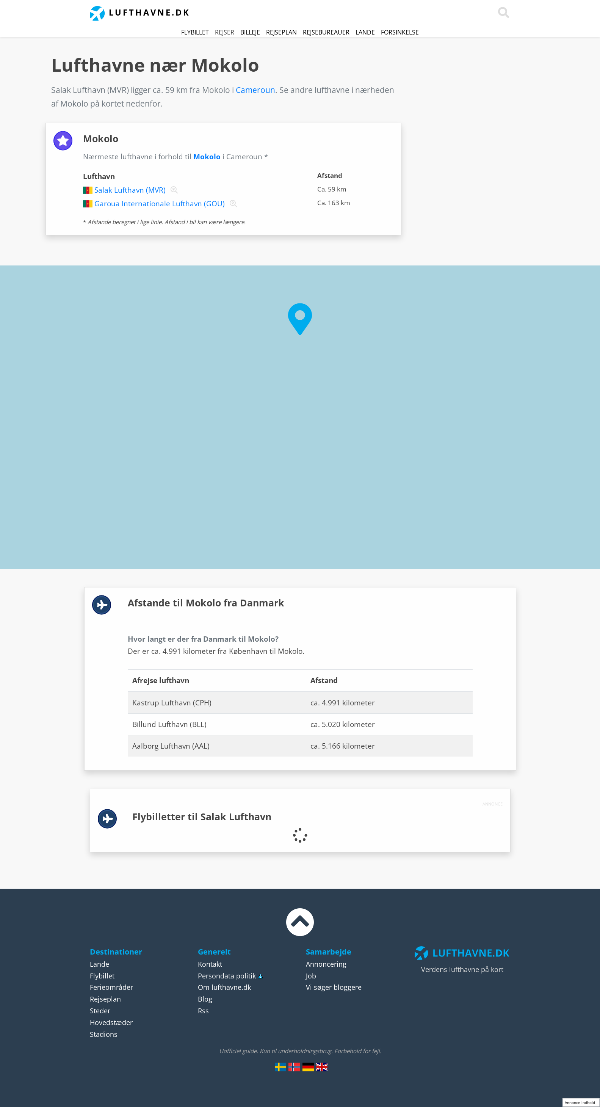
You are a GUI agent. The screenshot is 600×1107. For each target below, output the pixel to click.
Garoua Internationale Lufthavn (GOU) (159, 204)
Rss (203, 1010)
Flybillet (195, 32)
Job (311, 975)
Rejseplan (281, 32)
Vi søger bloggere (334, 987)
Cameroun (255, 90)
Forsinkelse (400, 32)
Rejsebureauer (326, 32)
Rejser (224, 32)
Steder (100, 1010)
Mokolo (207, 157)
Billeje (250, 32)
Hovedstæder (111, 1022)
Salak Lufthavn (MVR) (130, 190)
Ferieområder (111, 987)
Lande (365, 32)
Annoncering (326, 964)
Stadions (103, 1034)
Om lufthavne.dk (224, 987)
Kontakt (210, 964)
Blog (205, 998)
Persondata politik (227, 975)
